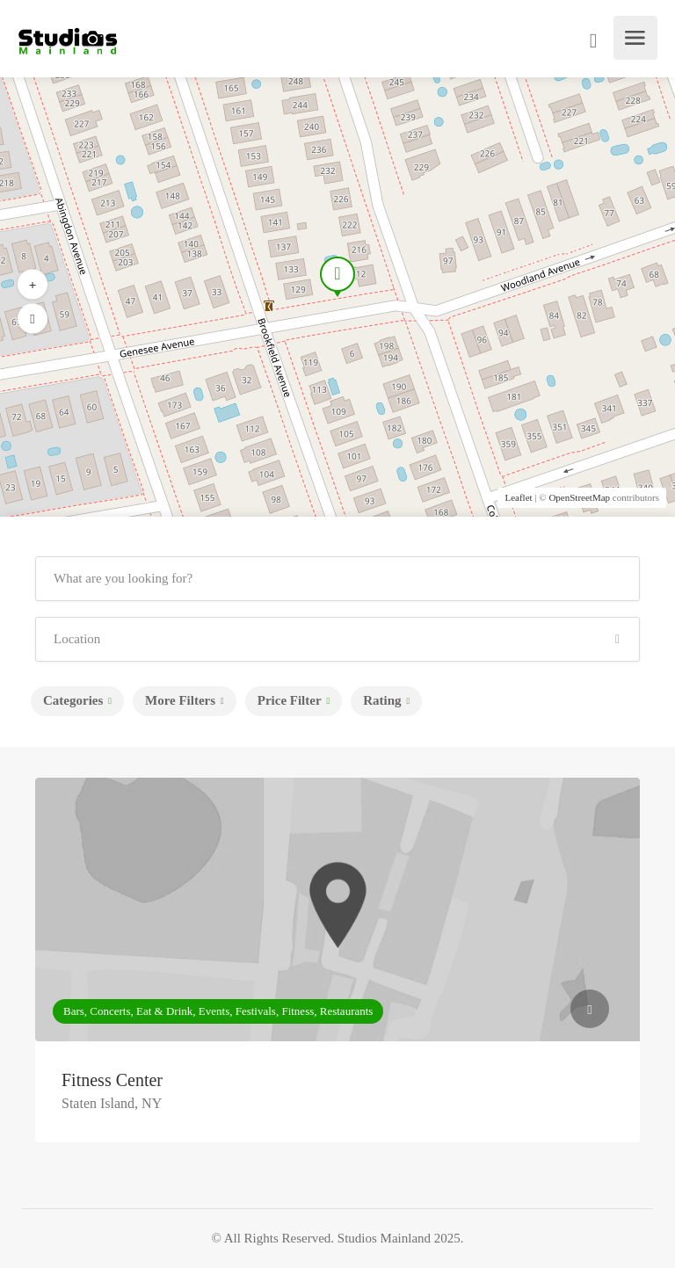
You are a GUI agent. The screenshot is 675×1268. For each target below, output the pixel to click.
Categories (73, 700)
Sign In (595, 43)
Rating (382, 700)
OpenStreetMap (579, 497)
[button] (32, 319)
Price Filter (290, 700)
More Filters (180, 700)
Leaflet (518, 497)
